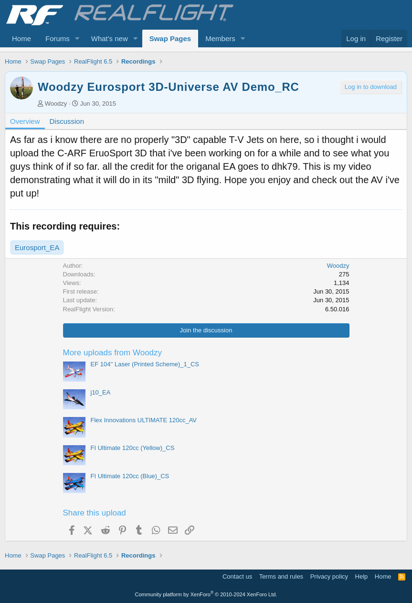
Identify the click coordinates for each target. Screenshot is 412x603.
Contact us (237, 576)
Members (220, 38)
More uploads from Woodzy (112, 352)
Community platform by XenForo (206, 594)
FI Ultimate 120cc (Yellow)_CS (133, 447)
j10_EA (101, 392)
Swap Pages (170, 38)
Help (361, 576)
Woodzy (56, 103)
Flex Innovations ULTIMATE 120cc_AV (144, 420)
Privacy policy (329, 576)
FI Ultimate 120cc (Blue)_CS (130, 476)
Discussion (67, 121)
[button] (77, 38)
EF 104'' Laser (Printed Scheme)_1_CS (145, 364)
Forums (57, 38)
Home (21, 38)
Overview (25, 121)
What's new (109, 38)
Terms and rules (281, 576)
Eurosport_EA (37, 247)
